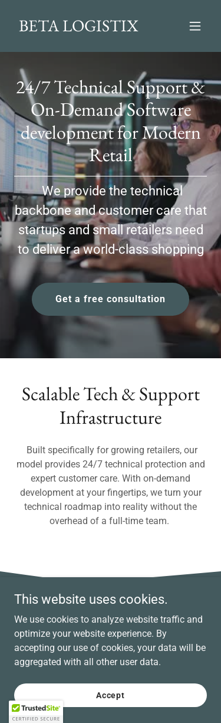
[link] (78, 28)
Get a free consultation (110, 299)
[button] (195, 26)
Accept (110, 694)
